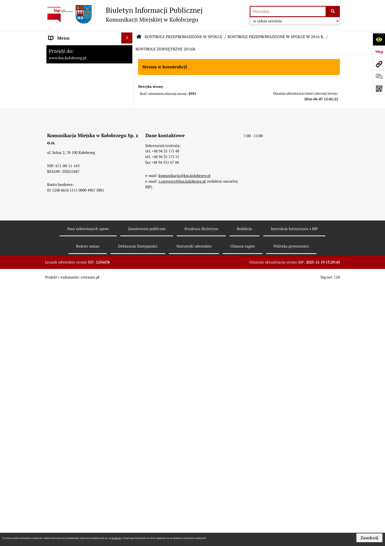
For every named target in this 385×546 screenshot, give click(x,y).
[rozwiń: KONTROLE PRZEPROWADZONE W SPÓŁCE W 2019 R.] (128, 261)
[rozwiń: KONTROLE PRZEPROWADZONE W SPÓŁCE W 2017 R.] (128, 303)
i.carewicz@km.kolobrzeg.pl (182, 499)
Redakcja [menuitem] (57, 124)
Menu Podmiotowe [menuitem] (67, 80)
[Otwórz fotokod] (379, 88)
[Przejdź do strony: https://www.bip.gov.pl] (379, 51)
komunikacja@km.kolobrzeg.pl (184, 494)
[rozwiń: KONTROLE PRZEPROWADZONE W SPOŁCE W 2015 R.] (128, 393)
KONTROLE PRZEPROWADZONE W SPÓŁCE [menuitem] (83, 139)
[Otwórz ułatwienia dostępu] (379, 39)
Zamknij (369, 538)
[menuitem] (89, 156)
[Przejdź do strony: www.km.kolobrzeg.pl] (379, 64)
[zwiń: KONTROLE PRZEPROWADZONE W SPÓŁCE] (128, 135)
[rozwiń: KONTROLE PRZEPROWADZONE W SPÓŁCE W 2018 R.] (128, 282)
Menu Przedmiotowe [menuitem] (69, 91)
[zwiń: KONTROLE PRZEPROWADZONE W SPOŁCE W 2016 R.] (128, 324)
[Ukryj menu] (126, 38)
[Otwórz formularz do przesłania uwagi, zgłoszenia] (379, 76)
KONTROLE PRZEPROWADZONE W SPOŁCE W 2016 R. (276, 36)
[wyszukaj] (288, 11)
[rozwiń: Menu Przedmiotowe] (128, 91)
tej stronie (116, 538)
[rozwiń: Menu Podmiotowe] (128, 80)
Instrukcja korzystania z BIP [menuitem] (76, 113)
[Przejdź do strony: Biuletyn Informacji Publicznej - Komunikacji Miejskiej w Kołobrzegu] (124, 14)
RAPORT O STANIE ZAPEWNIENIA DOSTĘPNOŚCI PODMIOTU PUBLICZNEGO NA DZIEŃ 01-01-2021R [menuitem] (82, 59)
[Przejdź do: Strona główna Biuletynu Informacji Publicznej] (139, 37)
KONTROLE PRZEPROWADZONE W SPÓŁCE (183, 36)
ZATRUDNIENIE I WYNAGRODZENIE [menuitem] (84, 102)
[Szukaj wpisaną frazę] (333, 11)
